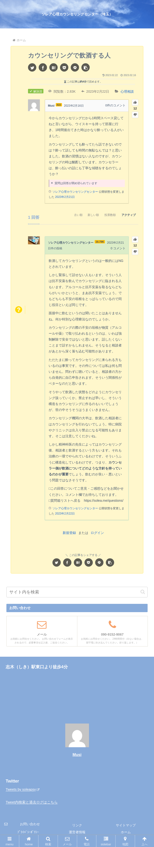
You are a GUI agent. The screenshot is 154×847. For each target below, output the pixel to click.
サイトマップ (126, 825)
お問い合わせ (30, 823)
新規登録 (69, 532)
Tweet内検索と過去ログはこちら (32, 802)
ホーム (126, 831)
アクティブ (127, 216)
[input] (77, 591)
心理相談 (127, 91)
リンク (77, 825)
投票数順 (104, 216)
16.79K (103, 241)
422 (59, 104)
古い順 (65, 216)
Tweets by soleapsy (23, 789)
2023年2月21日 (65, 196)
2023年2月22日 (65, 513)
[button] (85, 67)
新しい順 (84, 216)
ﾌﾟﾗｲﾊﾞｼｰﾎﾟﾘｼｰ (28, 831)
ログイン (97, 532)
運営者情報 (77, 831)
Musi (77, 754)
